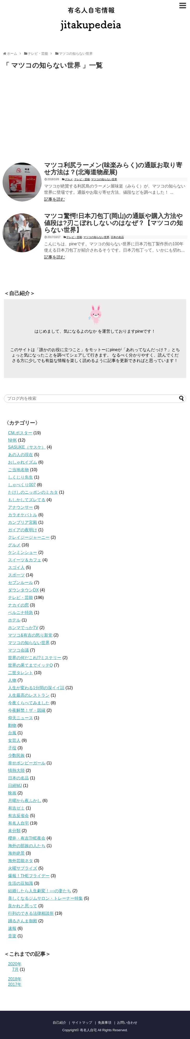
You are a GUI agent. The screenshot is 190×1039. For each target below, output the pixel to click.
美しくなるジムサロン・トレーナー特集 (45, 898)
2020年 (15, 964)
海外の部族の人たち (26, 845)
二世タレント (20, 673)
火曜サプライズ (22, 868)
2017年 (15, 984)
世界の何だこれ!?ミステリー (34, 658)
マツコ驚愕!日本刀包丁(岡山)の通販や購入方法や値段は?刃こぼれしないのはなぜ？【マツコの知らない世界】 (113, 222)
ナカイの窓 (18, 605)
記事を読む (54, 199)
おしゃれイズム (22, 462)
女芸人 (14, 740)
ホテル (14, 620)
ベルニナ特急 (20, 612)
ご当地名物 (18, 470)
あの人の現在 (20, 454)
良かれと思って (22, 906)
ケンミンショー (22, 552)
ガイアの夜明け (22, 530)
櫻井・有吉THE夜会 (26, 838)
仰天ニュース (20, 718)
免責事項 (104, 1022)
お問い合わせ (127, 1022)
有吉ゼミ (16, 808)
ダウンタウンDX (23, 590)
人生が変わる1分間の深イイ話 (36, 688)
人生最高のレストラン (29, 695)
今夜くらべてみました (29, 703)
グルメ (69, 179)
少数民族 (16, 755)
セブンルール (20, 582)
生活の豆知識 (20, 883)
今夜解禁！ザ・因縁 (26, 710)
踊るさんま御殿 (22, 921)
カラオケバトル (22, 515)
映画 (12, 793)
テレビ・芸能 (82, 179)
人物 (12, 680)
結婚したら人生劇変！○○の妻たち (39, 891)
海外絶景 (16, 853)
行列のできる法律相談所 (31, 913)
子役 (12, 748)
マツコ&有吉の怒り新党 (30, 635)
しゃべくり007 (22, 485)
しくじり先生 (20, 477)
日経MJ (15, 785)
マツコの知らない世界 (104, 179)
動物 (12, 725)
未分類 (14, 830)
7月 (15, 969)
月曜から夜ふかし (24, 800)
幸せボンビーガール (26, 763)
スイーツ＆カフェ (24, 560)
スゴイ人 (16, 567)
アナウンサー (20, 507)
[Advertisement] (46, 116)
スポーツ (16, 575)
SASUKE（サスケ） (27, 447)
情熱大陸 (16, 770)
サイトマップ (82, 1022)
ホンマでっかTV (23, 627)
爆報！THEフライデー (29, 876)
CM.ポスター (20, 433)
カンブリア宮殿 (22, 522)
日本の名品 (117, 237)
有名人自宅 (18, 823)
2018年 (15, 979)
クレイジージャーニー (29, 537)
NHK (12, 440)
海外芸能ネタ (20, 861)
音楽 (12, 936)
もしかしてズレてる (26, 500)
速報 (12, 928)
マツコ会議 (18, 650)
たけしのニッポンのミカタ (33, 492)
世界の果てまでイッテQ (30, 665)
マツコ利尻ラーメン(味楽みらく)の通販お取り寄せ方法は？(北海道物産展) (113, 169)
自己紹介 (59, 1022)
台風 (12, 733)
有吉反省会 (18, 815)
